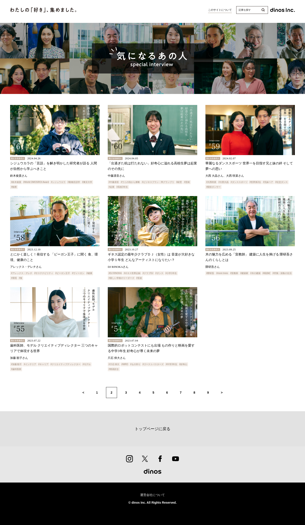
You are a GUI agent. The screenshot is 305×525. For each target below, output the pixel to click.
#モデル (87, 364)
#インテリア (30, 364)
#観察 (14, 187)
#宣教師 (234, 273)
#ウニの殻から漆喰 (130, 182)
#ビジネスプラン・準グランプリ (158, 182)
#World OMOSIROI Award (36, 182)
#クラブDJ (148, 273)
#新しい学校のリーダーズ (121, 278)
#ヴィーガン (78, 273)
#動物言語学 (74, 182)
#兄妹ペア (268, 182)
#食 (20, 278)
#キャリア (43, 364)
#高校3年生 (122, 187)
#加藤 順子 (16, 364)
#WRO (124, 364)
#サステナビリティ (43, 273)
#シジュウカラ (58, 182)
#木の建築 (255, 273)
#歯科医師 (16, 369)
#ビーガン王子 (62, 273)
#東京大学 (87, 182)
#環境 (14, 278)
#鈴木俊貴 (16, 182)
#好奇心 (183, 364)
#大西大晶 (223, 182)
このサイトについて (220, 9)
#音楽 (139, 278)
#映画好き (114, 369)
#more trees (222, 273)
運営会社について (152, 495)
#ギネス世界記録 (132, 273)
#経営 (179, 182)
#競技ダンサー (213, 187)
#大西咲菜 (211, 182)
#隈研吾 (210, 273)
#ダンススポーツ (239, 182)
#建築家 (244, 273)
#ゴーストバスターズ (153, 364)
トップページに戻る (152, 429)
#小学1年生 (171, 273)
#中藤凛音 (114, 182)
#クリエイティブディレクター (66, 364)
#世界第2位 (255, 182)
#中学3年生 (171, 364)
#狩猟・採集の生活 (282, 273)
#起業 (111, 187)
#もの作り (135, 364)
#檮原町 (267, 273)
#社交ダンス (281, 182)
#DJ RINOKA (115, 273)
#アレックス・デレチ (21, 273)
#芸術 (187, 182)
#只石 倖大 (114, 364)
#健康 (89, 273)
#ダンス (159, 273)
